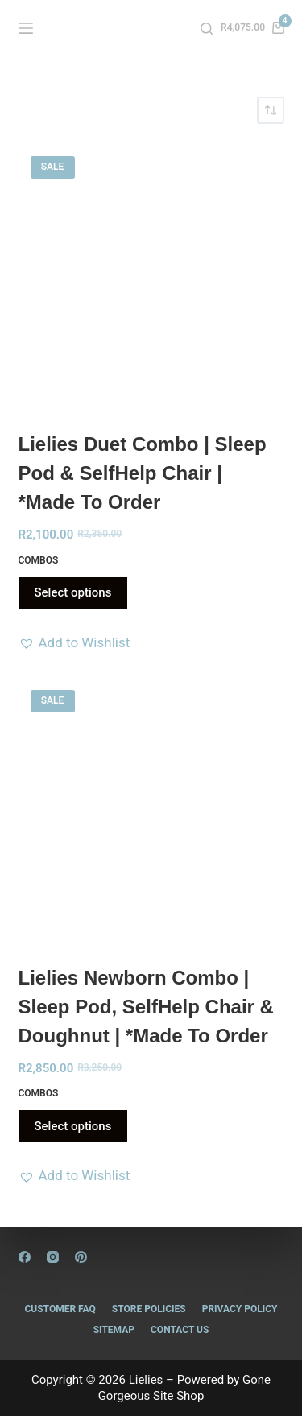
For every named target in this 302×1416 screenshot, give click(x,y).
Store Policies (149, 1309)
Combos (39, 560)
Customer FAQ (59, 1309)
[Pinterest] (81, 1257)
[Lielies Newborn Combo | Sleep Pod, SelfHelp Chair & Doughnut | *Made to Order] (151, 810)
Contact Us (180, 1329)
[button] (74, 642)
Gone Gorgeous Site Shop (184, 1388)
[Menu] (26, 28)
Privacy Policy (240, 1309)
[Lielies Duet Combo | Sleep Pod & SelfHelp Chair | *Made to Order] (151, 277)
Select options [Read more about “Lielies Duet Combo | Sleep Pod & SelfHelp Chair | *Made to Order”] (73, 592)
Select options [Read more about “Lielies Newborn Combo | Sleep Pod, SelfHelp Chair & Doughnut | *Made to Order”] (73, 1126)
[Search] (207, 29)
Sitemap (113, 1329)
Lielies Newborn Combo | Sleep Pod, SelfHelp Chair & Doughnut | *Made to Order (146, 1007)
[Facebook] (25, 1257)
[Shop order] (270, 110)
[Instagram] (53, 1257)
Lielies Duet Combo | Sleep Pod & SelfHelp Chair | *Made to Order (143, 473)
